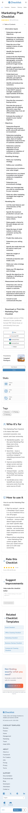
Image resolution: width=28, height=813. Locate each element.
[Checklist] (15, 2)
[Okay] (9, 567)
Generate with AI (14, 686)
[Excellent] (13, 567)
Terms (5, 768)
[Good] (11, 567)
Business (13, 7)
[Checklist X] (10, 793)
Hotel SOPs (6, 744)
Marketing (6, 739)
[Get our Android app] (10, 803)
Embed (14, 346)
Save (16, 810)
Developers (6, 784)
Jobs (4, 760)
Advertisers (6, 786)
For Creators (7, 757)
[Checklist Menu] (3, 2)
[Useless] (4, 567)
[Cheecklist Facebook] (4, 793)
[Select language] (14, 797)
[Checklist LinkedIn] (24, 793)
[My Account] (25, 2)
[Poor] (7, 567)
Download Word (14, 339)
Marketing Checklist (11, 638)
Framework (6, 755)
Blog (4, 781)
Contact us (6, 789)
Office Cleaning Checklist (13, 633)
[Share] (24, 809)
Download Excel (14, 343)
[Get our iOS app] (4, 803)
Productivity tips (8, 778)
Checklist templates (11, 725)
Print (14, 332)
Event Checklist (10, 627)
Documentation (7, 776)
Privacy (5, 765)
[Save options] (21, 809)
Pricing (5, 763)
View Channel (14, 367)
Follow (14, 370)
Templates (6, 7)
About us (6, 752)
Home (5, 733)
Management (7, 736)
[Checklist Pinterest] (17, 793)
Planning (20, 7)
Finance (5, 731)
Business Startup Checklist (13, 643)
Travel (5, 741)
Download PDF (14, 336)
